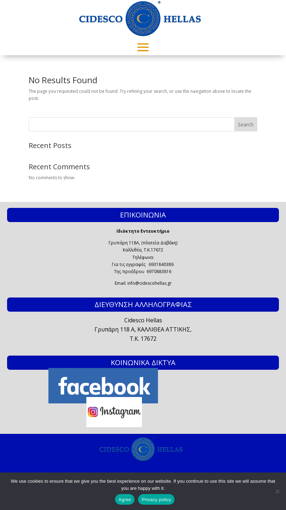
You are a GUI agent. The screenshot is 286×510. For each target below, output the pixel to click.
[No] (277, 491)
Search (245, 124)
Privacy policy (156, 499)
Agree (125, 499)
